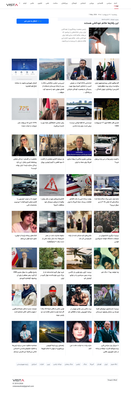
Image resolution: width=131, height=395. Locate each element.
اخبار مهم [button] (116, 4)
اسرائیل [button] (34, 364)
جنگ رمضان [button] (69, 364)
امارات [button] (42, 364)
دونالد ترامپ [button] (57, 364)
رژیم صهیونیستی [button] (22, 364)
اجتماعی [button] (83, 3)
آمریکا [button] (92, 364)
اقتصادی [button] (100, 3)
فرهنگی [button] (74, 3)
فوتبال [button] (99, 364)
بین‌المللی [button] (64, 3)
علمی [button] (47, 3)
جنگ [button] (85, 364)
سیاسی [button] (109, 3)
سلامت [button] (55, 3)
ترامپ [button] (78, 364)
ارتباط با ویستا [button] (112, 380)
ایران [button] (106, 364)
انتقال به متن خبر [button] (32, 21)
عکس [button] (32, 3)
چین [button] (48, 364)
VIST (12, 4)
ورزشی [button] (91, 3)
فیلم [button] (24, 3)
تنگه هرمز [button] (114, 364)
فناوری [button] (40, 3)
